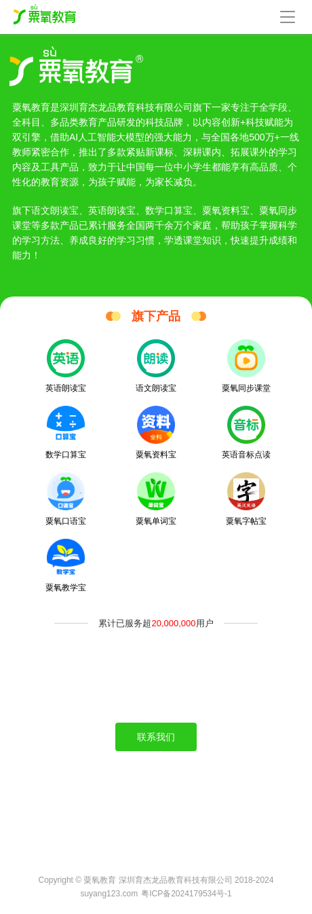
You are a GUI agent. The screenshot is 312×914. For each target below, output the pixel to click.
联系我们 (156, 736)
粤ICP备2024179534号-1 (186, 893)
